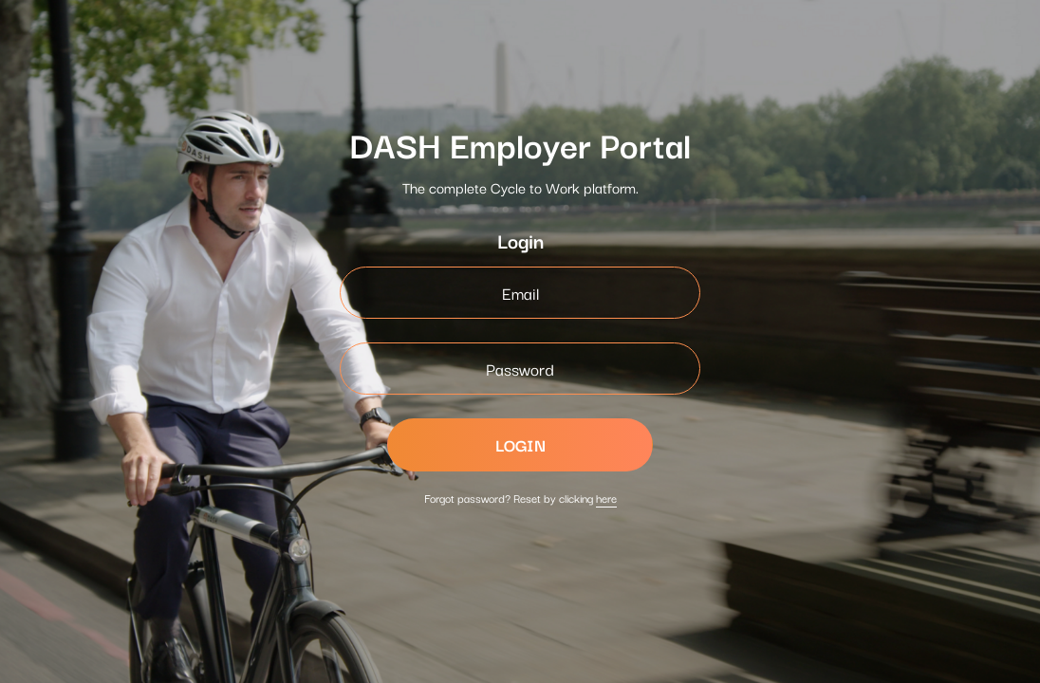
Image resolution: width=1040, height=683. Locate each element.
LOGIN (520, 444)
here (606, 498)
